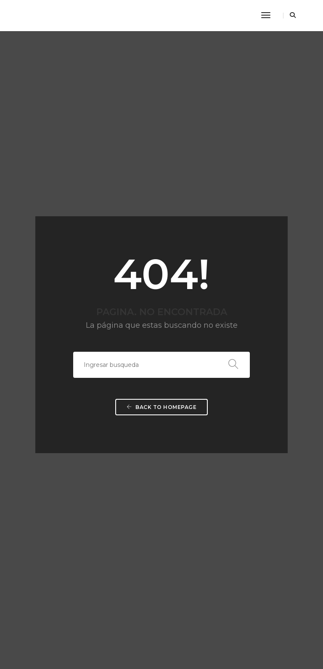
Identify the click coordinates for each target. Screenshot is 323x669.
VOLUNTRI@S (185, 476)
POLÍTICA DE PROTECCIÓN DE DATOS (59, 572)
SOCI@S (178, 486)
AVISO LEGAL (27, 552)
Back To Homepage (161, 279)
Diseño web (184, 643)
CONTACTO (183, 507)
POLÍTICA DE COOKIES (39, 562)
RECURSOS (182, 497)
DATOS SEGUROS (33, 582)
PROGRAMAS (185, 456)
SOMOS (178, 446)
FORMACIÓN (184, 466)
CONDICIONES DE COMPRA (46, 592)
